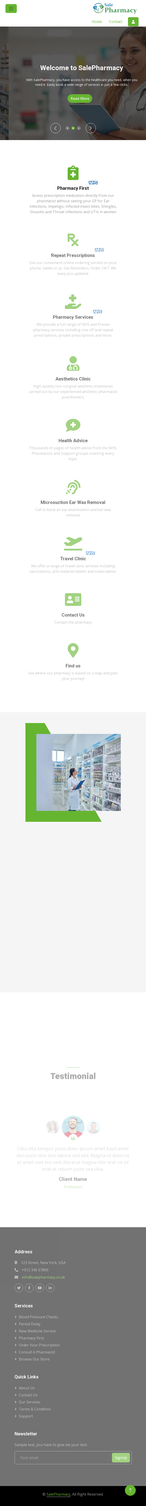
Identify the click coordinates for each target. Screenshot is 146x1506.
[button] (11, 8)
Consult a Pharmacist (37, 1352)
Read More (90, 98)
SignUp (121, 1457)
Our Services (29, 1402)
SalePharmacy (58, 1494)
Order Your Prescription (39, 1345)
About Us (27, 1387)
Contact (115, 21)
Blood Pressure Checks (38, 1316)
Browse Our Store (34, 1359)
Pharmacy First (31, 1338)
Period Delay (29, 1323)
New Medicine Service (37, 1330)
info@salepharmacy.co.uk (43, 1277)
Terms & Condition (35, 1409)
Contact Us (28, 1394)
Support (26, 1416)
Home (97, 21)
